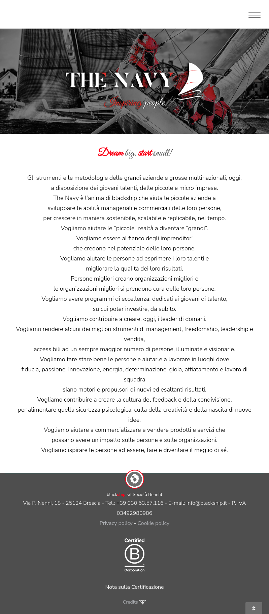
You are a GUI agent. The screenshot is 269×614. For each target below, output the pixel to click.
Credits (134, 602)
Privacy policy (116, 523)
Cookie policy (154, 523)
